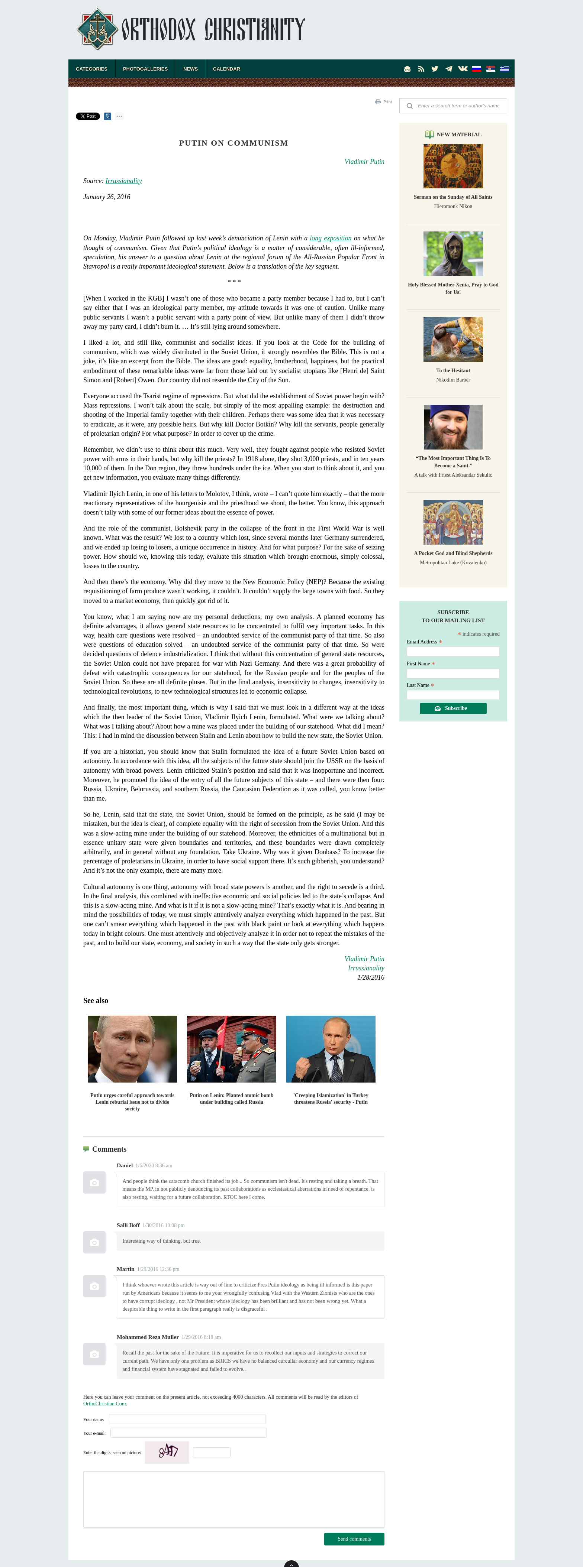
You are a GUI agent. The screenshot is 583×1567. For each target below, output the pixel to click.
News (190, 69)
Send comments (354, 1539)
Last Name (421, 685)
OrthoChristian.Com (104, 1404)
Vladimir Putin (365, 161)
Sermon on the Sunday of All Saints (453, 197)
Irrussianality (124, 181)
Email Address (424, 641)
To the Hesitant (453, 370)
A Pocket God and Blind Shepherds (453, 553)
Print (387, 101)
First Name (421, 663)
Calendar (226, 69)
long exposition (330, 238)
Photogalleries (145, 69)
